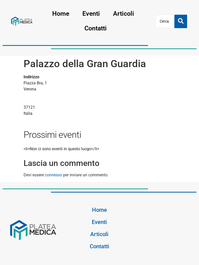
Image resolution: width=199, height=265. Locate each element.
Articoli (123, 13)
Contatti (95, 28)
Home (60, 13)
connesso (53, 175)
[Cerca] (165, 21)
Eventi (91, 13)
